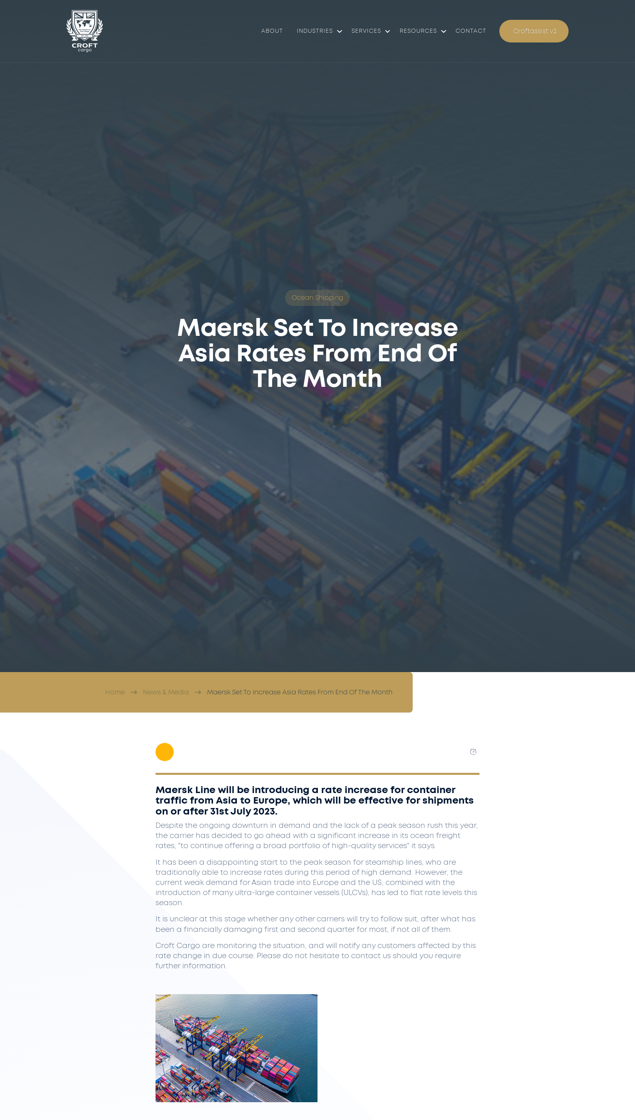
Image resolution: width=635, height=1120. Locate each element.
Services (366, 31)
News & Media (166, 692)
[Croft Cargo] (84, 31)
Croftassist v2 (535, 31)
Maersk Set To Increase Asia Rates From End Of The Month (299, 692)
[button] (317, 31)
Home (115, 692)
